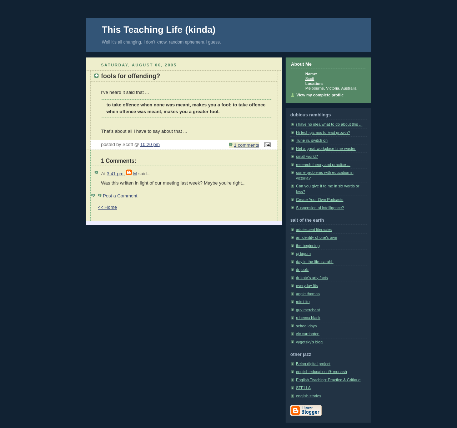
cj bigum (303, 253)
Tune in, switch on (312, 140)
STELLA (303, 388)
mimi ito (303, 301)
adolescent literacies (314, 229)
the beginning (308, 245)
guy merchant (308, 310)
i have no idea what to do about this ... (329, 124)
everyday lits (307, 285)
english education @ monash (321, 371)
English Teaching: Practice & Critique (328, 380)
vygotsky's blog (309, 342)
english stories (308, 396)
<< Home (107, 207)
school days (306, 326)
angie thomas (308, 294)
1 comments (246, 145)
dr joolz (302, 269)
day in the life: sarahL (314, 262)
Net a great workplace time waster (326, 148)
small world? (307, 156)
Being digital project (313, 364)
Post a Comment (120, 195)
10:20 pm (150, 144)
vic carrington (308, 334)
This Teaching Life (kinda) (159, 29)
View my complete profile (319, 95)
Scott (309, 78)
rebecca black (308, 318)
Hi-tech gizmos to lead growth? (323, 132)
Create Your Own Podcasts (319, 199)
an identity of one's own (316, 237)
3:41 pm (115, 173)
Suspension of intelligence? (320, 208)
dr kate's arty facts (312, 278)
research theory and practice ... (323, 164)
